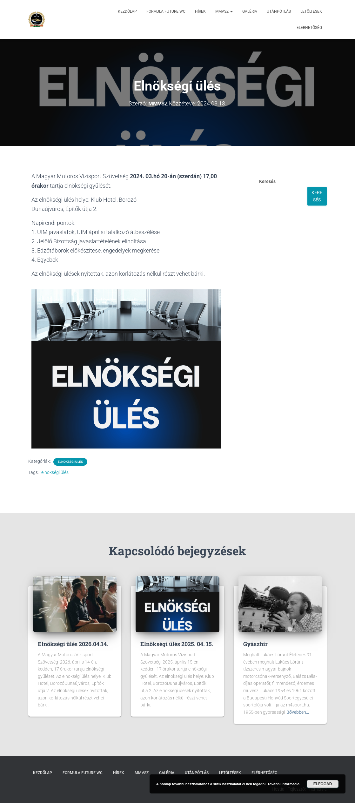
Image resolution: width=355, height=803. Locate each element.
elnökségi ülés (55, 472)
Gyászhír (255, 643)
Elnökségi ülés (70, 461)
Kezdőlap (127, 11)
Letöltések (311, 11)
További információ (283, 784)
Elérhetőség (309, 27)
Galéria (249, 11)
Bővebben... (297, 712)
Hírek (200, 11)
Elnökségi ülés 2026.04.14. (73, 643)
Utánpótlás (279, 11)
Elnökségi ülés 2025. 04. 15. (176, 643)
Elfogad (322, 784)
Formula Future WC (165, 11)
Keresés (267, 181)
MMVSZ (224, 11)
